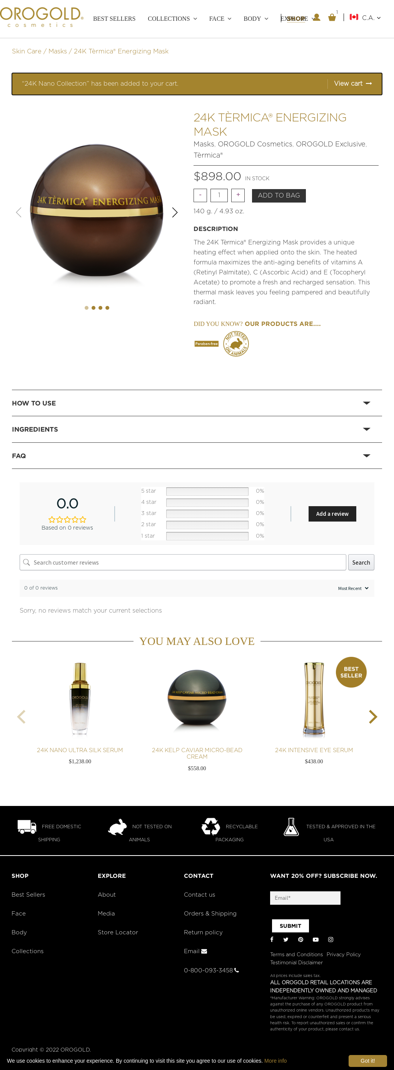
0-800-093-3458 (211, 971)
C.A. (371, 18)
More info (275, 1061)
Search (361, 562)
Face (217, 18)
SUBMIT (290, 926)
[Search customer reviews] (183, 562)
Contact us (199, 895)
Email (195, 951)
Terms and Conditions (296, 954)
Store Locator (118, 932)
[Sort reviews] (352, 588)
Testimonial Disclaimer (296, 962)
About (107, 895)
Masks (57, 51)
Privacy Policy (344, 954)
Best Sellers (114, 18)
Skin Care (27, 51)
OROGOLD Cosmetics (255, 144)
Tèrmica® (208, 155)
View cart (348, 84)
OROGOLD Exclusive (331, 144)
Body (252, 18)
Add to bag (279, 196)
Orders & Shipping (210, 914)
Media (106, 914)
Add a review (332, 513)
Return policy (203, 932)
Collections (169, 18)
